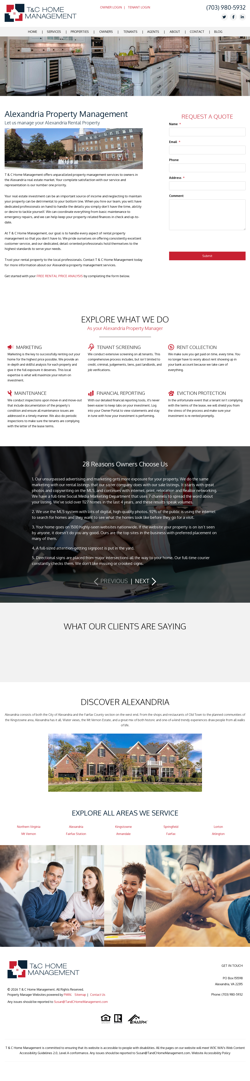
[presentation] (198, 242)
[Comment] (207, 214)
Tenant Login (139, 7)
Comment (176, 196)
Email (173, 142)
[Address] (207, 185)
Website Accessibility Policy (211, 1053)
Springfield (171, 827)
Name (173, 124)
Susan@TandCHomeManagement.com (81, 1002)
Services (54, 32)
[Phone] (207, 168)
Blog (218, 32)
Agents (153, 32)
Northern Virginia (28, 827)
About (175, 32)
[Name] (207, 132)
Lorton (218, 827)
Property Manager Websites (26, 995)
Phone (174, 160)
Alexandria (76, 827)
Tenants (130, 32)
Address (175, 178)
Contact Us (97, 995)
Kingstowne (123, 827)
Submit (207, 256)
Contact (197, 32)
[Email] (207, 150)
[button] (111, 580)
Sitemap (80, 995)
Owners (106, 32)
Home (32, 32)
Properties (80, 32)
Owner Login (111, 7)
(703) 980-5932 (226, 7)
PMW (67, 995)
